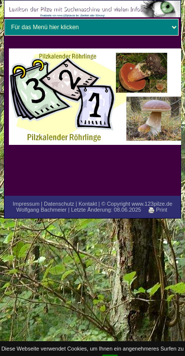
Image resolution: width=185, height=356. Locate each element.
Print (157, 210)
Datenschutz (59, 204)
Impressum (26, 204)
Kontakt (87, 204)
